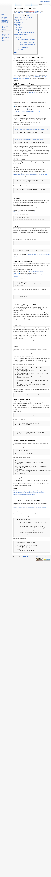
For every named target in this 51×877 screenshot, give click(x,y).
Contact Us (3, 18)
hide (28, 15)
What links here (5, 32)
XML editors (32, 76)
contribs (36, 11)
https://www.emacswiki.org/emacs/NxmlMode (24, 494)
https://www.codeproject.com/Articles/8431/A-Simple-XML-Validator (29, 507)
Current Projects (4, 22)
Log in (41, 1)
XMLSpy (21, 78)
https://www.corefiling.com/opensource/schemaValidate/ (31, 130)
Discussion (18, 4)
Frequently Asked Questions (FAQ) (5, 21)
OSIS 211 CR (32, 92)
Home (2, 14)
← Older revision (19, 12)
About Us (3, 15)
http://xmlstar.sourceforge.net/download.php (23, 211)
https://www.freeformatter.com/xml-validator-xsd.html (29, 140)
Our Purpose (4, 17)
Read (25, 4)
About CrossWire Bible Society (19, 558)
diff (15, 12)
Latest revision (26, 12)
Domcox (31, 11)
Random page (5, 27)
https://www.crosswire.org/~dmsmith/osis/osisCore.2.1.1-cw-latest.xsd (32, 108)
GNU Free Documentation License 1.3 (30, 556)
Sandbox (4, 29)
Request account (46, 1)
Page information (5, 40)
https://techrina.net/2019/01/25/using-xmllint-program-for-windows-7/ (29, 174)
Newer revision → (35, 12)
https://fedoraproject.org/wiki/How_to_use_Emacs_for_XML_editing (29, 490)
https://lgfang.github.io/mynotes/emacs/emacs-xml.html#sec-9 (28, 492)
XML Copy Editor (41, 76)
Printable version (5, 37)
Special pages (5, 35)
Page (14, 4)
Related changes (5, 34)
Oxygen (15, 78)
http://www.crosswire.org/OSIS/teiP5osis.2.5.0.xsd (27, 111)
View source (29, 4)
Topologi (26, 78)
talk (34, 11)
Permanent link (5, 38)
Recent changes (5, 26)
